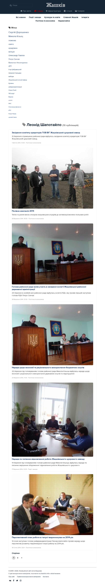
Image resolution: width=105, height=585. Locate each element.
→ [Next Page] (21, 558)
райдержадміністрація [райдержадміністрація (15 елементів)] (15, 87)
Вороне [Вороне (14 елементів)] (11, 97)
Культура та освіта (52, 18)
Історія (68, 11)
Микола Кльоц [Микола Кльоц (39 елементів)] (16, 36)
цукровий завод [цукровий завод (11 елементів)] (13, 117)
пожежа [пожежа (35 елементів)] (12, 40)
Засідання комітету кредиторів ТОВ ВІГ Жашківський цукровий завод (46, 132)
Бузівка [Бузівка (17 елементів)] (11, 83)
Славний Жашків (70, 18)
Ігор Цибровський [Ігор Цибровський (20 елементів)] (15, 70)
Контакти (46, 576)
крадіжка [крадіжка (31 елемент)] (13, 48)
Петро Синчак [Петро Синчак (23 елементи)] (14, 59)
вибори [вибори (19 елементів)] (11, 76)
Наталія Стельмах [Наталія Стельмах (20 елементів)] (15, 73)
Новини (38, 11)
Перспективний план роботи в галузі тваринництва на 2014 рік (42, 537)
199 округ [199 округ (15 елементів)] (12, 93)
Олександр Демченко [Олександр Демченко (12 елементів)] (15, 107)
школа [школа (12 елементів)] (10, 100)
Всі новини (21, 18)
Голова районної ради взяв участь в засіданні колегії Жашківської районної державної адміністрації (49, 288)
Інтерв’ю (85, 18)
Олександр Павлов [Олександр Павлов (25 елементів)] (17, 55)
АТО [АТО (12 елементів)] (10, 110)
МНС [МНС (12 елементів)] (10, 103)
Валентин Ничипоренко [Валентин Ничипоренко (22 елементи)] (18, 63)
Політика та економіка (45, 21)
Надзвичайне (64, 21)
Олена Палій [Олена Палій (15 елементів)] (12, 90)
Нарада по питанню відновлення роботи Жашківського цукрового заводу (48, 459)
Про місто (26, 11)
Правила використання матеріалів (29, 576)
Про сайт (12, 576)
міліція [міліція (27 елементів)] (12, 52)
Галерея (79, 11)
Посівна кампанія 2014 (23, 211)
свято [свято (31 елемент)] (11, 44)
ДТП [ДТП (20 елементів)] (10, 66)
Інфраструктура (53, 11)
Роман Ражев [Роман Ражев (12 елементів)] (12, 114)
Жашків (55, 4)
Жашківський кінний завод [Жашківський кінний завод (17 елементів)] (18, 80)
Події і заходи (35, 18)
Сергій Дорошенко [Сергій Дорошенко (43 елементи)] (19, 32)
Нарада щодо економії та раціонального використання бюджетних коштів (48, 367)
